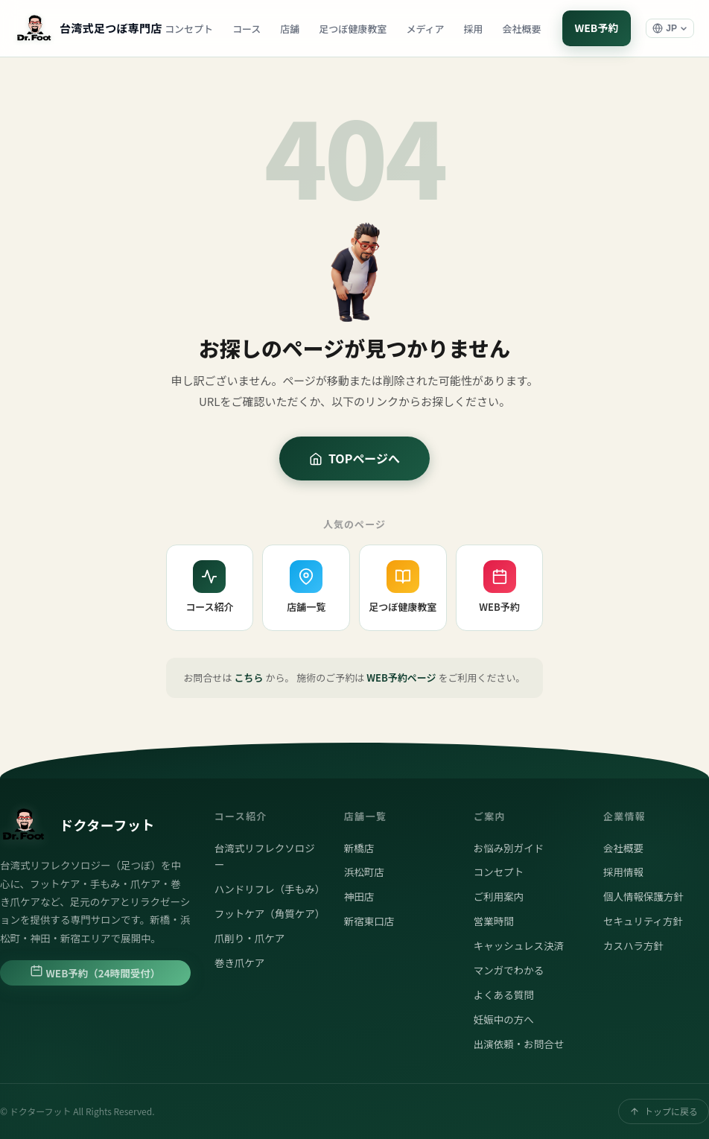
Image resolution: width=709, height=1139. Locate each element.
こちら (249, 677)
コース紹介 (209, 587)
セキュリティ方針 (643, 920)
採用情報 (623, 871)
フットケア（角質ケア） (267, 913)
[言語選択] (670, 28)
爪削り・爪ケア (249, 937)
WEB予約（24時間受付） (95, 972)
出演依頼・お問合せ (519, 1043)
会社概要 (521, 29)
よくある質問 (504, 994)
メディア (425, 29)
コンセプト (189, 29)
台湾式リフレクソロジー (264, 856)
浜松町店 (364, 871)
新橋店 (359, 847)
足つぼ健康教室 (353, 29)
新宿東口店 (369, 920)
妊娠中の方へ (504, 1019)
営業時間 (494, 920)
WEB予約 (596, 27)
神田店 (359, 896)
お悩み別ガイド (509, 847)
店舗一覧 (306, 587)
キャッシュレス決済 (519, 945)
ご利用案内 (499, 896)
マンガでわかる (509, 969)
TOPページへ (354, 458)
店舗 (289, 29)
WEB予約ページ (401, 677)
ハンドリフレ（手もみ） (267, 888)
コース (246, 29)
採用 (473, 29)
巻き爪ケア (239, 962)
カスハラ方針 (633, 945)
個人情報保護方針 (643, 896)
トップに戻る (663, 1111)
